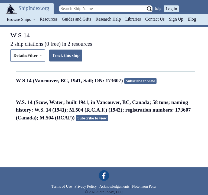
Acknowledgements (114, 186)
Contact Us (155, 19)
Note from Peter (144, 186)
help (158, 8)
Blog (192, 19)
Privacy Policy (85, 186)
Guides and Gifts (76, 19)
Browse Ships (19, 19)
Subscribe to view (140, 81)
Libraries (133, 19)
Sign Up (176, 19)
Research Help (108, 19)
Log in (171, 8)
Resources (49, 19)
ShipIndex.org (33, 8)
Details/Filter (25, 55)
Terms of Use (61, 186)
